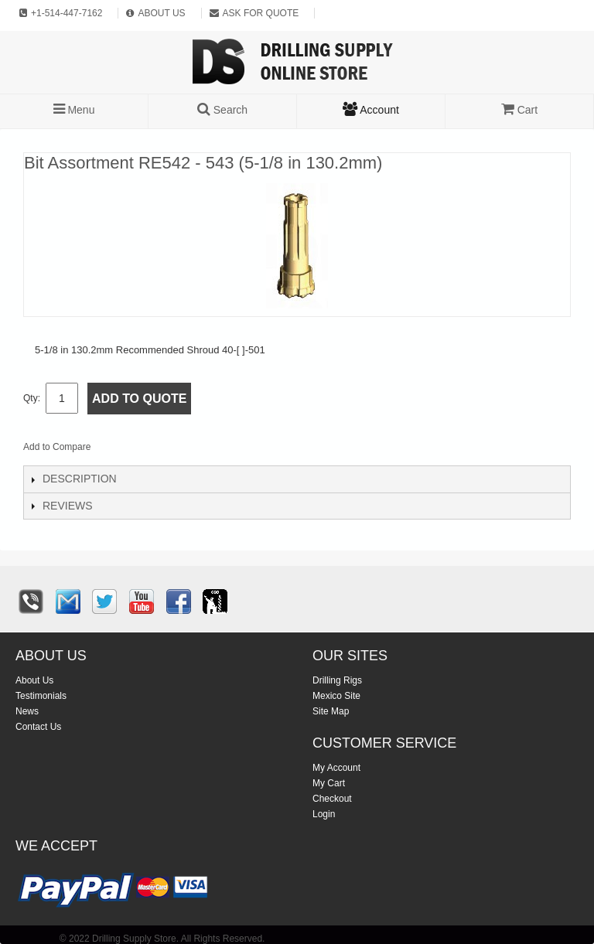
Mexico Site (336, 695)
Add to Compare (56, 446)
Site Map (330, 711)
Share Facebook (154, 450)
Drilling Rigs (337, 680)
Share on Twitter (185, 450)
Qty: (31, 398)
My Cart (328, 783)
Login (323, 814)
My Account (336, 767)
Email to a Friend (123, 450)
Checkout (332, 798)
